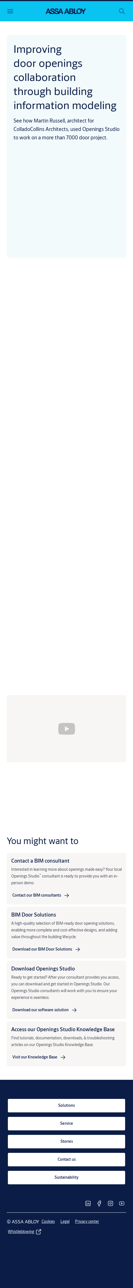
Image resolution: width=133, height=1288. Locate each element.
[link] (41, 895)
